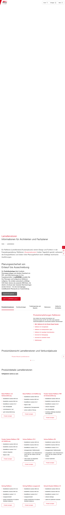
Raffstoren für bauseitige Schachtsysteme (44, 332)
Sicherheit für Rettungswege (41, 335)
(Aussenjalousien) (30, 252)
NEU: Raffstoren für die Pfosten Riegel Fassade (47, 324)
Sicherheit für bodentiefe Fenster (42, 337)
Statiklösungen (38, 340)
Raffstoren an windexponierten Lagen (43, 329)
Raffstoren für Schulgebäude (41, 326)
